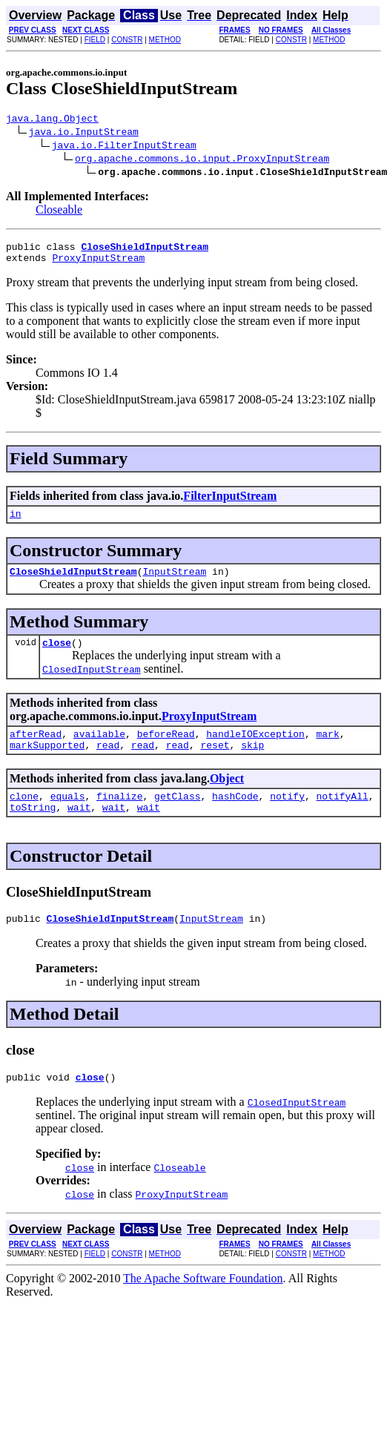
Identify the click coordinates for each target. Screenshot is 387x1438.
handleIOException (255, 749)
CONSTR (126, 40)
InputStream (174, 582)
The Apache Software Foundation (203, 1305)
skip (252, 762)
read (107, 762)
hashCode (235, 815)
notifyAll (342, 815)
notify (287, 815)
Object (227, 796)
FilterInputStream (230, 502)
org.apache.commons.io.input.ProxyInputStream (202, 160)
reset (214, 762)
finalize (119, 815)
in (16, 522)
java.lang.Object (52, 120)
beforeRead (166, 749)
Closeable (59, 211)
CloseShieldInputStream (73, 582)
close (56, 655)
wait (78, 829)
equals (67, 815)
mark (327, 749)
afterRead (36, 749)
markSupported (47, 762)
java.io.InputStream (84, 133)
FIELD (95, 40)
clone (24, 815)
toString (33, 829)
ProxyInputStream (98, 264)
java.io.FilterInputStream (124, 147)
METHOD (165, 40)
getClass (177, 815)
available (99, 749)
